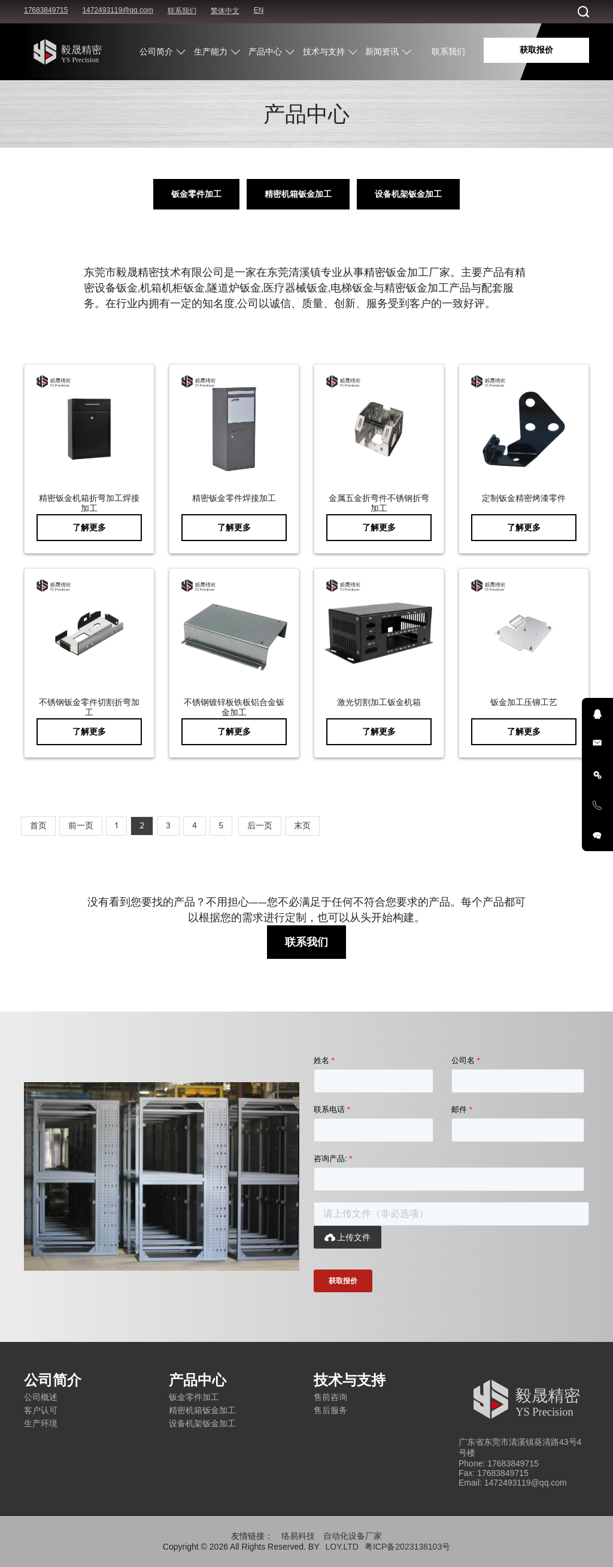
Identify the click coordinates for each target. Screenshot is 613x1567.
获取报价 (536, 49)
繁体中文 (225, 11)
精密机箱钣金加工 (298, 194)
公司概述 (40, 1397)
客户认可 (40, 1410)
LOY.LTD (342, 1546)
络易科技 (298, 1536)
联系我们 (182, 11)
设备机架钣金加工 (408, 194)
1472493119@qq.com (117, 10)
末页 (302, 825)
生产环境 (40, 1423)
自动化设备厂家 (352, 1536)
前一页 (80, 825)
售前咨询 (330, 1397)
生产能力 (210, 51)
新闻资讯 (382, 51)
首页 (38, 825)
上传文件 (347, 1237)
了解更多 (89, 527)
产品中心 (265, 51)
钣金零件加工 (196, 194)
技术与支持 (324, 51)
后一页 (259, 825)
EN (259, 10)
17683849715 (46, 10)
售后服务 (330, 1410)
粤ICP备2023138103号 (407, 1546)
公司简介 (156, 51)
